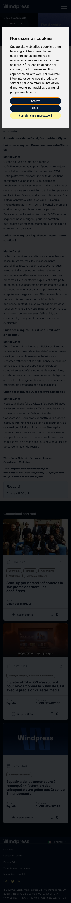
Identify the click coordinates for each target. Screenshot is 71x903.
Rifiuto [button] (36, 108)
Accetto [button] (35, 101)
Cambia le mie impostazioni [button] (35, 115)
